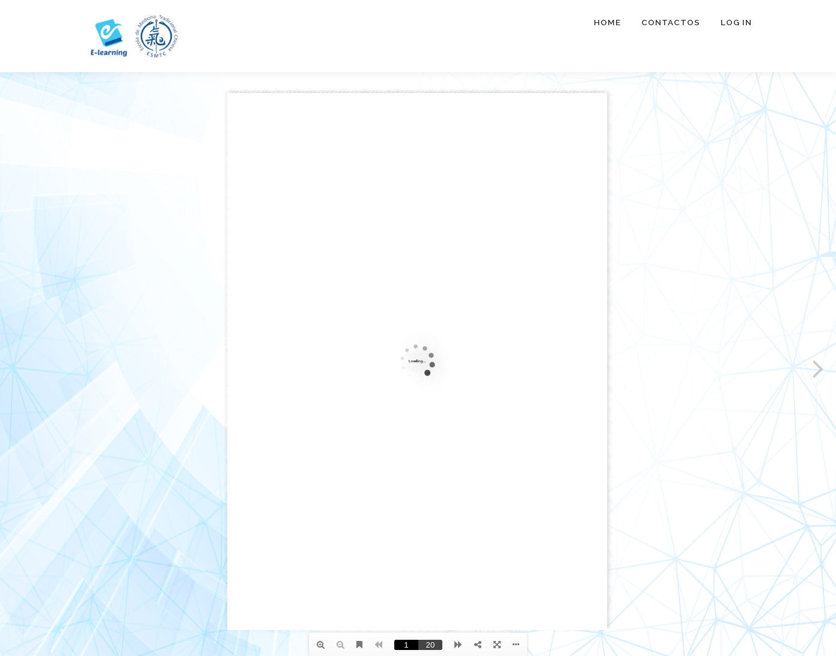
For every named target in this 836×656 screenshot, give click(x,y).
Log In (736, 22)
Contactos (670, 22)
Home (607, 22)
